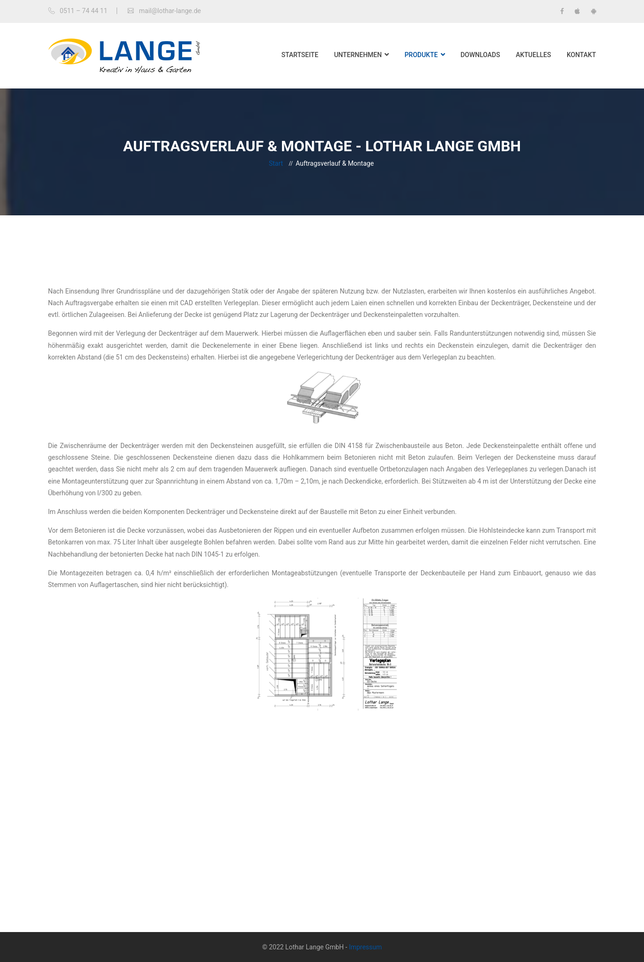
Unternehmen (358, 55)
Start (276, 163)
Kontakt (581, 55)
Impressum (365, 947)
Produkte (421, 55)
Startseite (299, 55)
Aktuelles (533, 55)
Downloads (480, 55)
